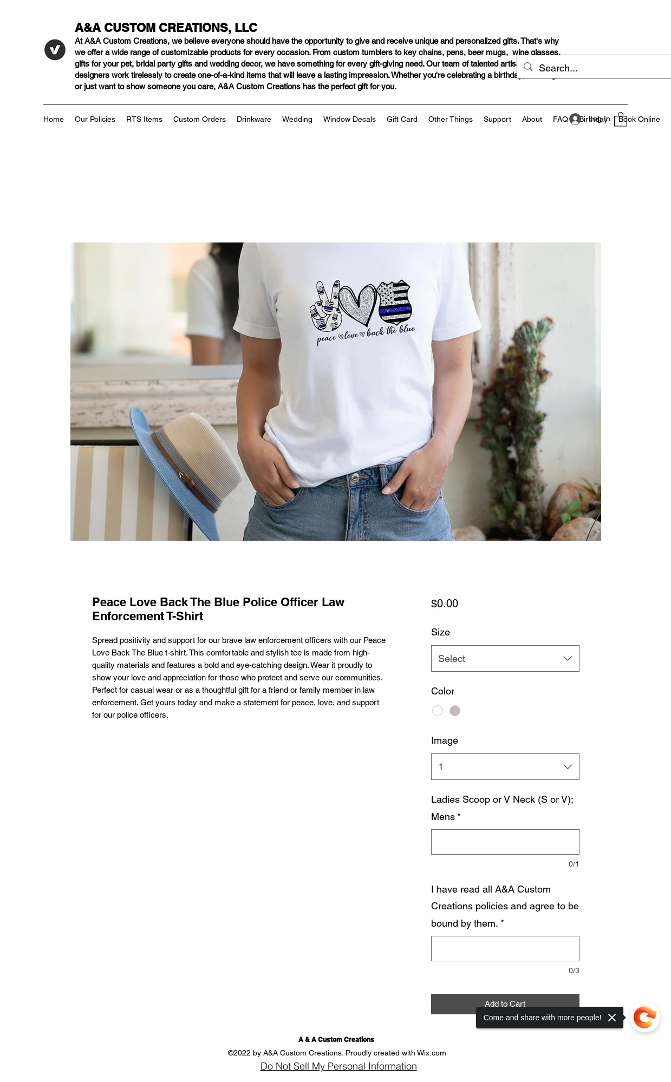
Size (440, 632)
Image (444, 740)
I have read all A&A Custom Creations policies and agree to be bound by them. (505, 906)
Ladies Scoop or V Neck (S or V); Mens (502, 808)
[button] (620, 119)
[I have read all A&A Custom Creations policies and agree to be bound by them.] (505, 948)
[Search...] (594, 68)
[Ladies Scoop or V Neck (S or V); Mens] (505, 842)
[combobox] (505, 658)
